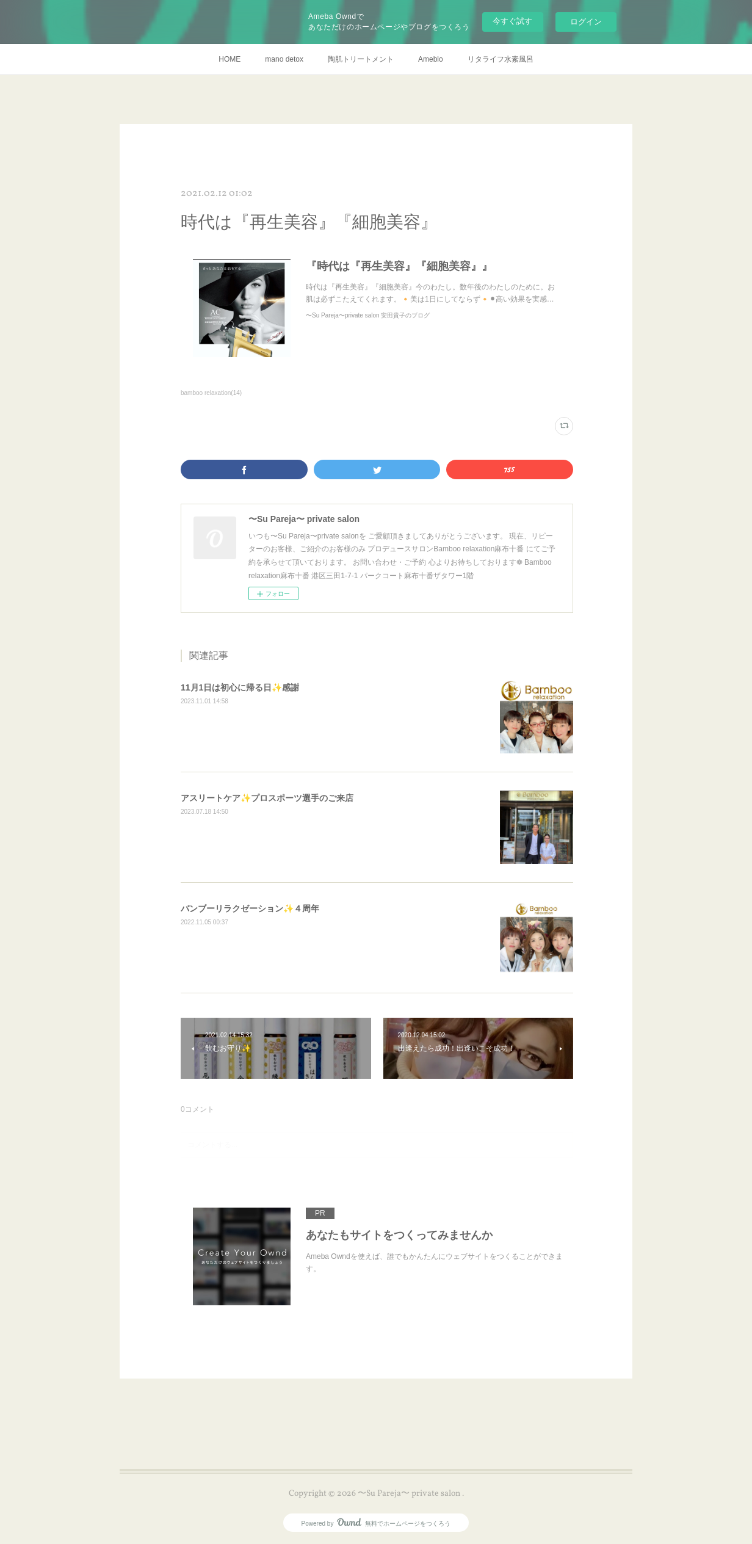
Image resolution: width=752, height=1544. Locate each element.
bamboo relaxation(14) (211, 393)
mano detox (284, 59)
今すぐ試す (512, 21)
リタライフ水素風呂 (500, 59)
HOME (229, 59)
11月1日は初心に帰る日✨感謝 (240, 687)
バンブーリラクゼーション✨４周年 (250, 908)
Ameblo (430, 59)
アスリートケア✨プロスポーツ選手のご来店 (267, 798)
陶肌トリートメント (361, 59)
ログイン (586, 21)
